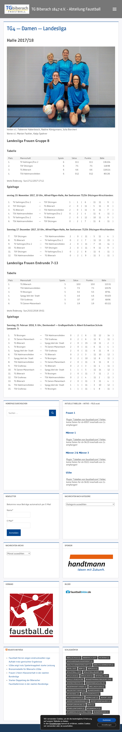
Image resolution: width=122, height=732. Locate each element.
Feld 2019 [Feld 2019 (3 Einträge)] (87, 676)
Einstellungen (54, 723)
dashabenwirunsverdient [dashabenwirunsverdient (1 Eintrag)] (80, 661)
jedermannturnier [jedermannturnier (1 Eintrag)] (77, 687)
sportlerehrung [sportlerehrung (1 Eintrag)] (76, 705)
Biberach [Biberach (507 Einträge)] (90, 658)
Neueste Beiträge (15, 650)
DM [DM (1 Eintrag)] (82, 668)
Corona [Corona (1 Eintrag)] (104, 658)
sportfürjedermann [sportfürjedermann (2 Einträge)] (78, 701)
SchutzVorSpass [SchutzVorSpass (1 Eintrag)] (91, 694)
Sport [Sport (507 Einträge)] (106, 697)
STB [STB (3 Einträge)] (91, 705)
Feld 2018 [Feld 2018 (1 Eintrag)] (73, 676)
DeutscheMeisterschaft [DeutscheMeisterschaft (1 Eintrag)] (79, 665)
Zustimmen (105, 719)
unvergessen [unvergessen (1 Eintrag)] (102, 712)
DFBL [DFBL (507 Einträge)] (72, 668)
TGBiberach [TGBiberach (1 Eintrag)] (94, 708)
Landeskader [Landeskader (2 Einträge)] (95, 690)
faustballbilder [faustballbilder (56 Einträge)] (93, 672)
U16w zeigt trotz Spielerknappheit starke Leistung (32, 665)
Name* (18, 513)
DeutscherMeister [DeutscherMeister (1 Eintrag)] (104, 665)
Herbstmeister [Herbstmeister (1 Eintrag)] (75, 683)
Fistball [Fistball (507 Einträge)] (102, 676)
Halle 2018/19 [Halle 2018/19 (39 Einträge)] (75, 679)
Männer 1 (71, 432)
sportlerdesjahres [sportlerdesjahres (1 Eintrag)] (101, 701)
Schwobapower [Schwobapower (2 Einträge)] (75, 697)
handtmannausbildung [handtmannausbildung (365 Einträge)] (99, 679)
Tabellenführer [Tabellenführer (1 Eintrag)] (76, 708)
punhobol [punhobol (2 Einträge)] (73, 694)
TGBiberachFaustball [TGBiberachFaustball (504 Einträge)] (79, 712)
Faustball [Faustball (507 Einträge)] (74, 672)
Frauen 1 (70, 412)
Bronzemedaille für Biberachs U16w (25, 669)
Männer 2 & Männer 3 (77, 452)
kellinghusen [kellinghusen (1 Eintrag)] (97, 687)
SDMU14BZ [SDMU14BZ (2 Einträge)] (92, 697)
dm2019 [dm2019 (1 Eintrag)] (93, 668)
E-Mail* (18, 523)
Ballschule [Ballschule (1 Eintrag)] (74, 658)
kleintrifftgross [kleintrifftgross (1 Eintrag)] (76, 690)
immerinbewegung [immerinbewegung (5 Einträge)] (96, 683)
